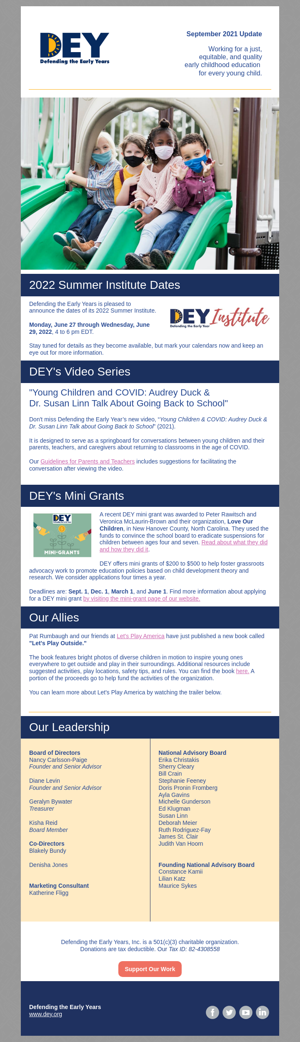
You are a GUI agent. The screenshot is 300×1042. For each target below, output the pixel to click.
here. (243, 671)
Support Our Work (150, 969)
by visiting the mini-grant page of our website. (141, 598)
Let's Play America (141, 636)
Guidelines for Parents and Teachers (87, 461)
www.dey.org (45, 1014)
